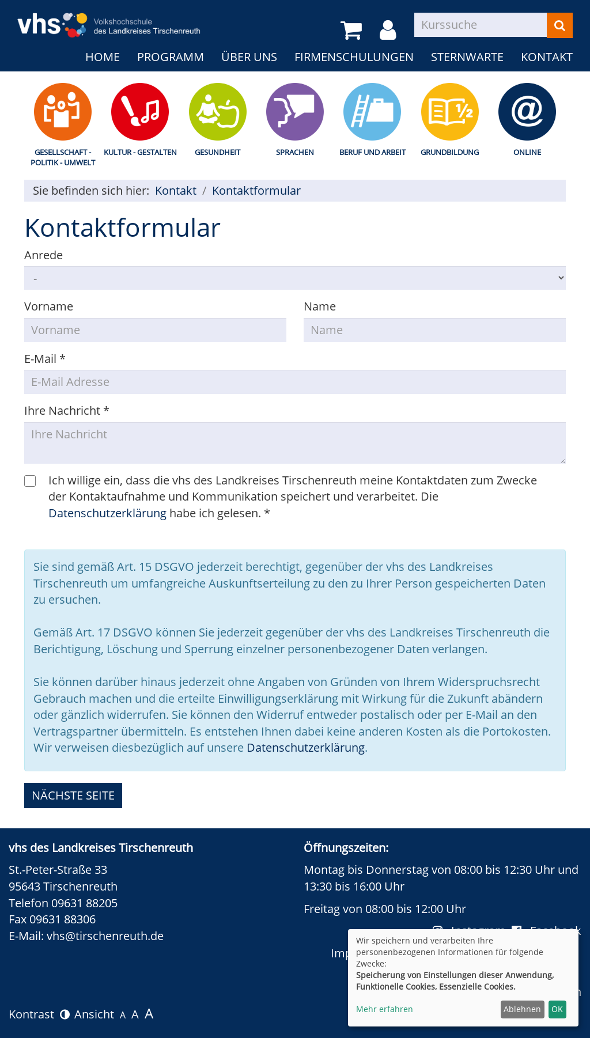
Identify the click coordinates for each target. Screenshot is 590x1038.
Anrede (43, 255)
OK (557, 1008)
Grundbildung (450, 152)
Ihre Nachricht (66, 410)
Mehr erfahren (384, 1008)
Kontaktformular (256, 190)
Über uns (249, 57)
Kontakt (547, 57)
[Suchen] (560, 25)
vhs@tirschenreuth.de (105, 936)
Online (527, 152)
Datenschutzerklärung (107, 513)
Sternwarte (467, 57)
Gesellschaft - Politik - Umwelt (63, 157)
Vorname (48, 306)
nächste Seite (73, 795)
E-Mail (45, 358)
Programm (170, 57)
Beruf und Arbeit (372, 152)
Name (320, 306)
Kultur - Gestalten (140, 152)
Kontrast (39, 1014)
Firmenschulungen (354, 57)
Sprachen (295, 152)
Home (102, 57)
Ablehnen (522, 1008)
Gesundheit (217, 152)
